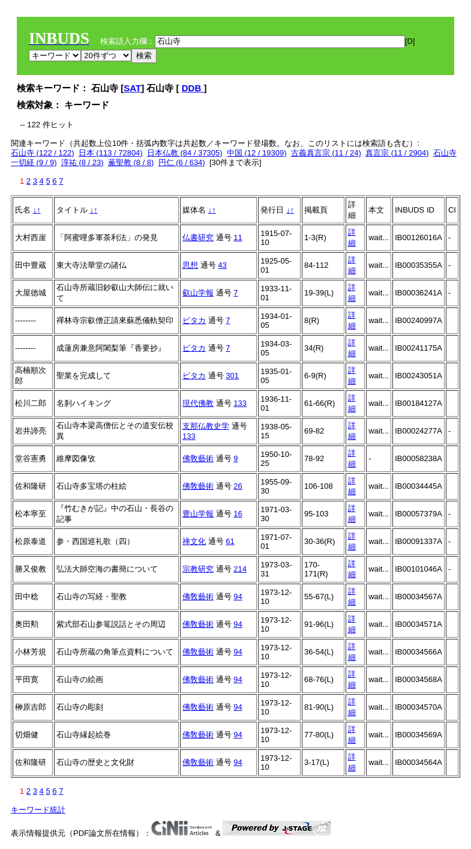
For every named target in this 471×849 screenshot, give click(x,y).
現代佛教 (198, 403)
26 (237, 486)
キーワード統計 (38, 809)
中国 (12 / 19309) (257, 152)
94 (237, 596)
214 (240, 568)
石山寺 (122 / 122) (42, 152)
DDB (193, 88)
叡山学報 (198, 292)
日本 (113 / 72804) (111, 152)
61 (230, 541)
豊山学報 (198, 513)
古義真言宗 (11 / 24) (326, 152)
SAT (132, 88)
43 (222, 265)
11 (237, 237)
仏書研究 (198, 237)
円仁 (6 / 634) (181, 162)
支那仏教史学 (205, 426)
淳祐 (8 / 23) (82, 162)
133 (240, 403)
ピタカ (194, 320)
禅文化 (194, 541)
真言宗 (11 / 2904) (397, 152)
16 (237, 513)
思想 (190, 265)
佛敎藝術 (198, 458)
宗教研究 (198, 568)
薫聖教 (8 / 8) (131, 162)
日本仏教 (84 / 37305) (185, 152)
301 (232, 375)
